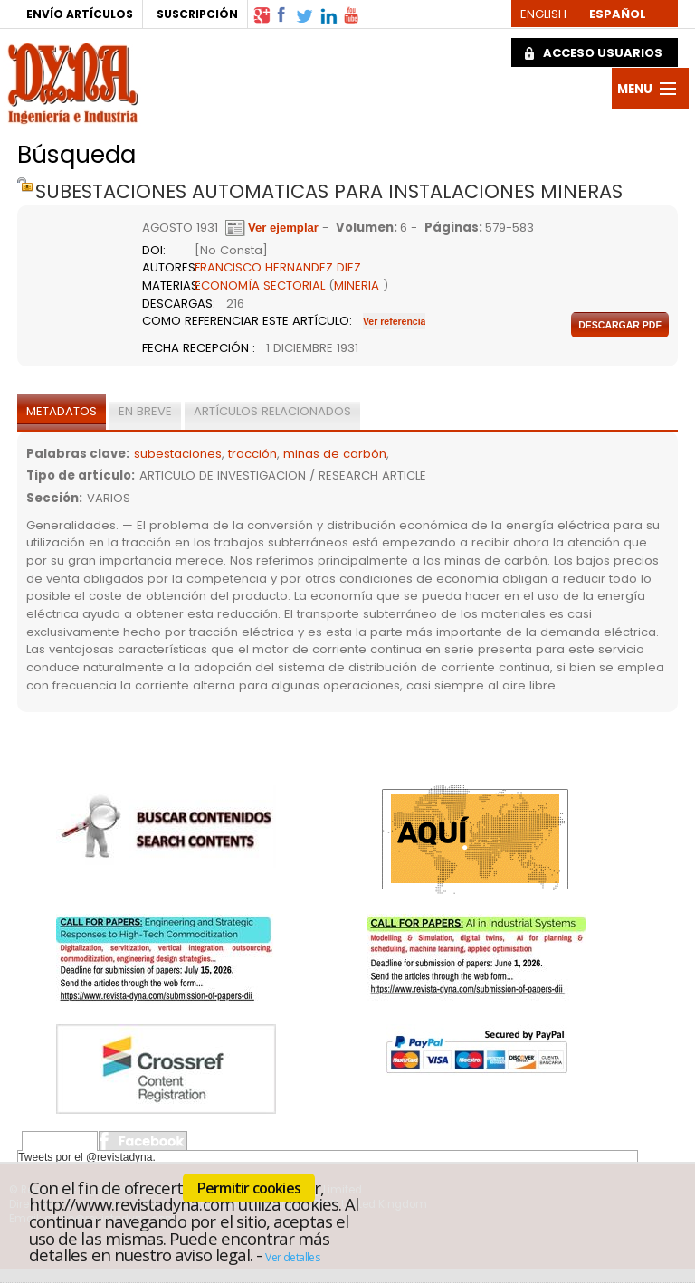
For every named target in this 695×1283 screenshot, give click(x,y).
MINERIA (356, 285)
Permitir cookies (248, 1188)
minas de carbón (334, 453)
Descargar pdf (620, 324)
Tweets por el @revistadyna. (87, 1157)
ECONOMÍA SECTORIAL (260, 285)
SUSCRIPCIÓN (197, 14)
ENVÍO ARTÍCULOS (79, 14)
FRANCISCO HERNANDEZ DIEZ (278, 267)
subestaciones (178, 453)
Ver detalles (292, 1257)
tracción (252, 453)
